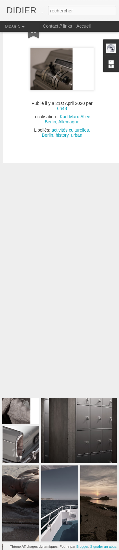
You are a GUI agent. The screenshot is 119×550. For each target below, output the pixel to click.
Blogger (82, 546)
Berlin (47, 116)
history (62, 116)
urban (76, 116)
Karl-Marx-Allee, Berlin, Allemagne (68, 100)
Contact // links (57, 26)
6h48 (62, 89)
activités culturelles (70, 110)
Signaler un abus (103, 546)
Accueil (83, 26)
